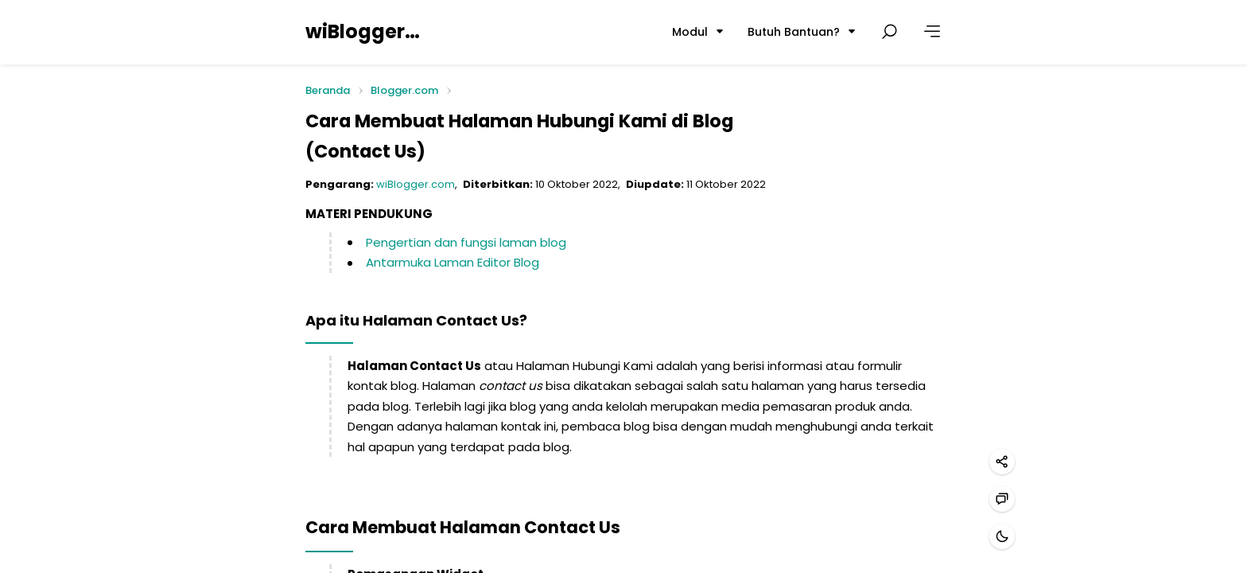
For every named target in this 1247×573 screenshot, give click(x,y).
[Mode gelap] (1002, 536)
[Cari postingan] (889, 32)
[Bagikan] (1002, 461)
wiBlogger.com (363, 31)
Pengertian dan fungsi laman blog (466, 242)
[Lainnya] (932, 32)
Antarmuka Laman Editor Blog (452, 262)
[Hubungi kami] (1002, 499)
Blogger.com (404, 90)
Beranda (327, 91)
